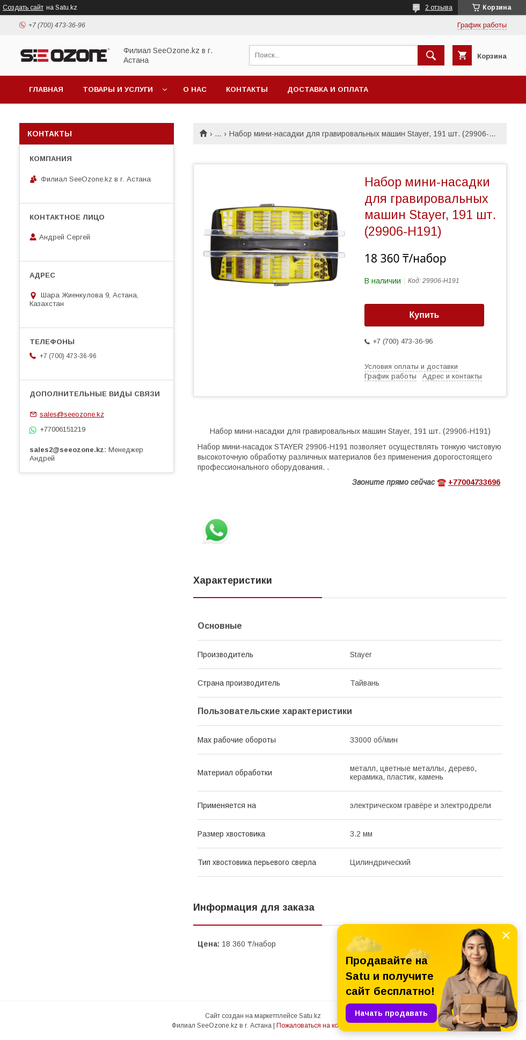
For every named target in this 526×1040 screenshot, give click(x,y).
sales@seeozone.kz (72, 414)
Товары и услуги (118, 89)
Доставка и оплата (327, 89)
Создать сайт (23, 7)
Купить (425, 314)
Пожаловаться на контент (315, 1025)
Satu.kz (310, 1016)
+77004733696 (474, 482)
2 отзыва (438, 7)
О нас (195, 89)
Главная (46, 89)
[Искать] (431, 55)
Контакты (247, 89)
